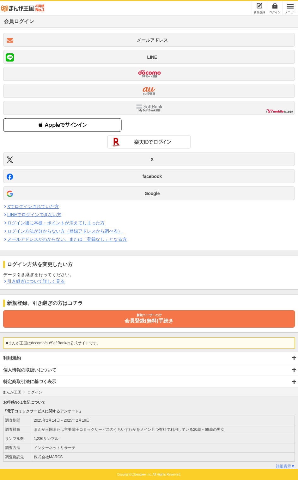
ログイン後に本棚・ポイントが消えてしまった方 (56, 223)
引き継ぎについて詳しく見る (36, 281)
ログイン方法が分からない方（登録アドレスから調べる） (64, 231)
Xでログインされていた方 (33, 206)
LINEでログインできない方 (34, 214)
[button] (62, 125)
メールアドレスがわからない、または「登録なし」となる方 (67, 239)
